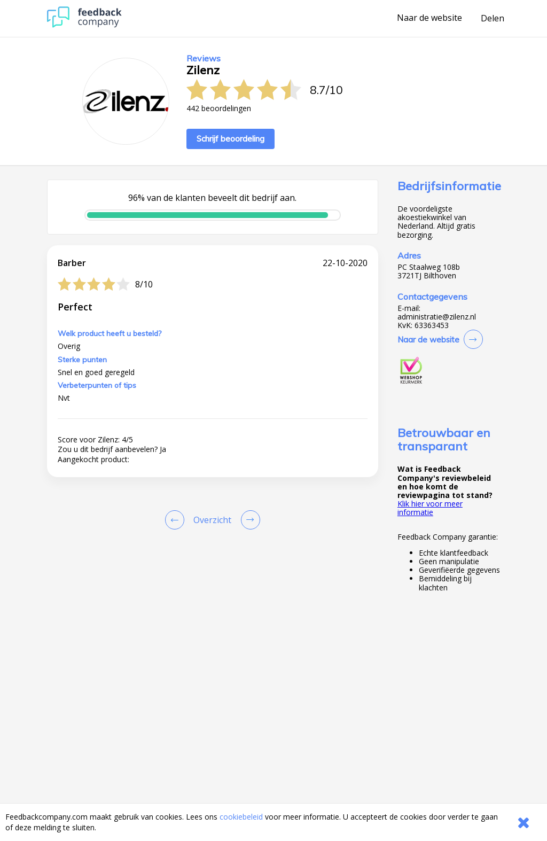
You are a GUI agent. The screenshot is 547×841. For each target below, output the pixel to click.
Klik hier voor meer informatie (430, 508)
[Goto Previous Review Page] (177, 519)
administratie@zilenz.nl (436, 317)
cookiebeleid (241, 817)
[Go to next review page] (248, 519)
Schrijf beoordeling (230, 139)
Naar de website (429, 18)
